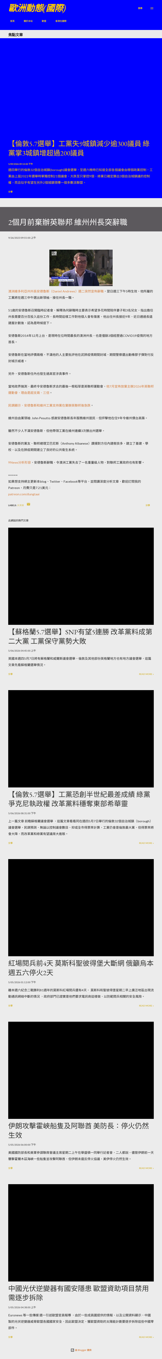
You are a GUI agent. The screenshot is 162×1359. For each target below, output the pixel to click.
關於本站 (26, 21)
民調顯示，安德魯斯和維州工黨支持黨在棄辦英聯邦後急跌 (49, 405)
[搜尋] (140, 8)
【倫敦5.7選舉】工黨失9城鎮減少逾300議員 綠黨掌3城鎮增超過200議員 (79, 148)
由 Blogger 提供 (81, 1350)
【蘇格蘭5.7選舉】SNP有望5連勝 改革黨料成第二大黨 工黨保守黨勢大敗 (80, 636)
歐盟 (42, 21)
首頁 (10, 21)
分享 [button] (10, 191)
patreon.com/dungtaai (24, 494)
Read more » (146, 674)
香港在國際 (59, 21)
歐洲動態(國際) (37, 8)
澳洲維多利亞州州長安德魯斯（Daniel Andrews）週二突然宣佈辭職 (56, 291)
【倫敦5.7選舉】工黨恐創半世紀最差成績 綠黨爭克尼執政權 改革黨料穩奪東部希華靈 (79, 799)
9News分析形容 (19, 462)
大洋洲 (20, 505)
